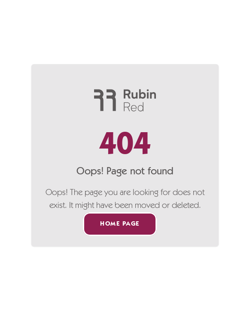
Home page (120, 224)
